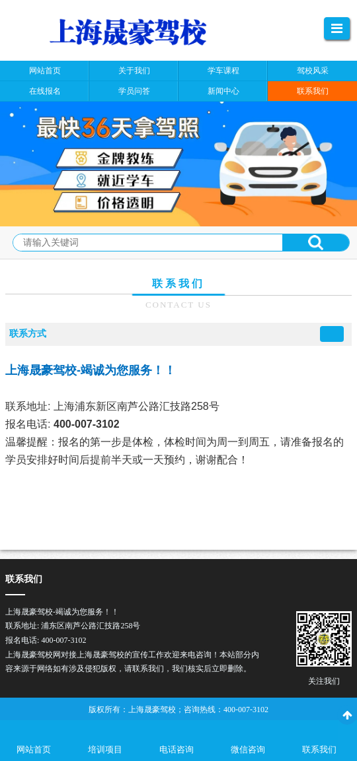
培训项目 (105, 749)
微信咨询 (248, 749)
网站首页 (34, 749)
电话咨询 (176, 749)
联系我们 (319, 749)
